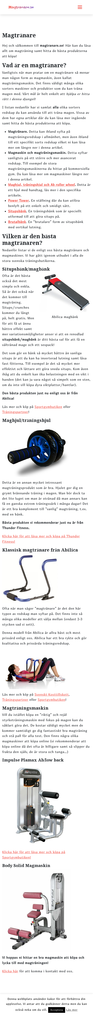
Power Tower (18, 200)
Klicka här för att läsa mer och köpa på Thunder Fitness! (41, 538)
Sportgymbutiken (48, 407)
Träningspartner (15, 412)
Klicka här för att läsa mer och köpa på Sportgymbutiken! (33, 854)
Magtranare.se (21, 7)
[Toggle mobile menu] (79, 7)
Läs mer (72, 1009)
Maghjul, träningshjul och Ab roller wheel (41, 185)
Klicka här (10, 971)
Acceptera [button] (56, 1009)
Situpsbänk (17, 211)
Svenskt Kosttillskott (52, 694)
